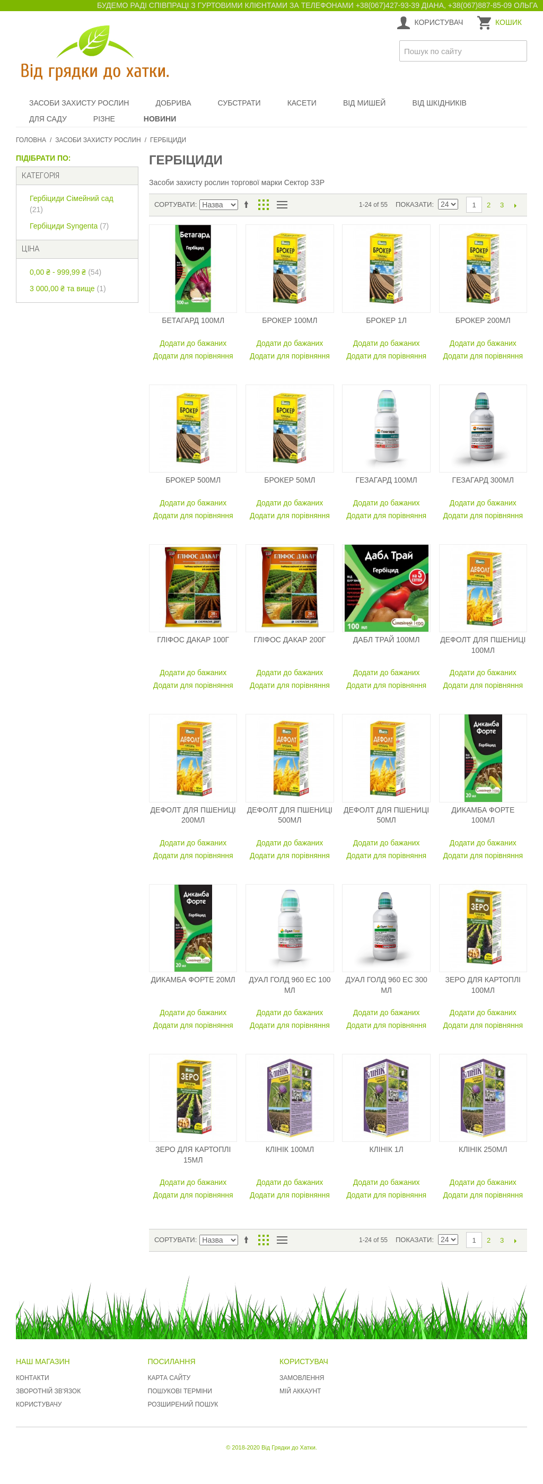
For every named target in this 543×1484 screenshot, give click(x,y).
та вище (68, 288)
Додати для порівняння (193, 356)
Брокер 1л (386, 320)
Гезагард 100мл (386, 480)
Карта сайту (169, 1378)
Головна (31, 140)
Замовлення (301, 1378)
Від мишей (364, 103)
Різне (104, 119)
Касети (302, 103)
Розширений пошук (183, 1404)
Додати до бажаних (193, 343)
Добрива (173, 103)
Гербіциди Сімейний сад (71, 204)
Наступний (515, 205)
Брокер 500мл (193, 480)
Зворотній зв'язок (48, 1391)
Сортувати (174, 204)
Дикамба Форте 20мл (193, 979)
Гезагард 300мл (483, 480)
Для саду (48, 119)
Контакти (32, 1378)
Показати (414, 204)
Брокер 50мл (289, 480)
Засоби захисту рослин (79, 103)
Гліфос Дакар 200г (289, 639)
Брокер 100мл (289, 320)
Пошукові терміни (180, 1391)
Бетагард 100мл (193, 320)
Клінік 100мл (290, 1149)
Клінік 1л (386, 1149)
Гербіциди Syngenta (69, 226)
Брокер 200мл (483, 320)
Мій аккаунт (300, 1391)
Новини (160, 119)
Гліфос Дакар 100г (193, 639)
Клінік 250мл (483, 1149)
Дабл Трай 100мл (386, 639)
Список (282, 205)
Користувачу (39, 1404)
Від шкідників (439, 103)
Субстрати (239, 103)
